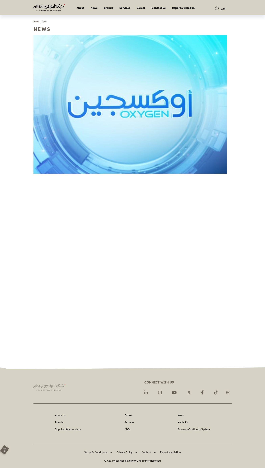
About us (60, 415)
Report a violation (183, 8)
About (80, 8)
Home (36, 21)
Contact (146, 452)
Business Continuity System (193, 429)
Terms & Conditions (95, 452)
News (94, 8)
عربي (223, 8)
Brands (108, 8)
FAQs (127, 429)
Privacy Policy (124, 452)
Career (141, 8)
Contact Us (159, 8)
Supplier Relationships (68, 429)
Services (124, 8)
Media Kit (182, 422)
